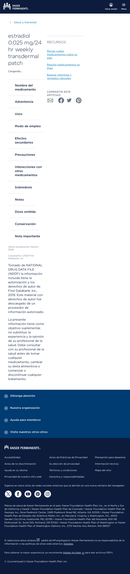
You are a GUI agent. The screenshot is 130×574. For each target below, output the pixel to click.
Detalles (68, 543)
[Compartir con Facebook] (59, 100)
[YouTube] (27, 494)
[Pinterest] (37, 494)
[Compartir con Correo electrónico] (50, 100)
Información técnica (106, 463)
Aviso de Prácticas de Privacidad (68, 457)
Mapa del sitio (103, 470)
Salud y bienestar (25, 22)
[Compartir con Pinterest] (78, 100)
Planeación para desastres (110, 457)
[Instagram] (47, 494)
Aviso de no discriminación (20, 463)
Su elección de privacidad (64, 463)
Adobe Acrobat (73, 552)
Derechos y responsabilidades (66, 476)
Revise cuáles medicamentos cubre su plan (62, 54)
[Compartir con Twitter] (69, 100)
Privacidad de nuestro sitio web (22, 476)
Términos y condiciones (63, 470)
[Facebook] (17, 494)
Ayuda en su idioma (15, 470)
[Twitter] (7, 494)
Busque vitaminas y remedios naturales (59, 76)
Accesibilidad (12, 457)
